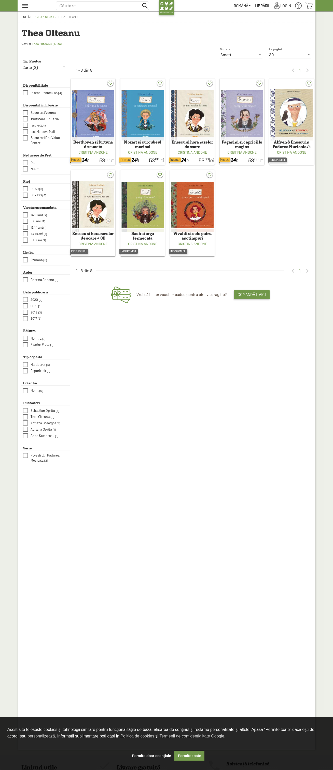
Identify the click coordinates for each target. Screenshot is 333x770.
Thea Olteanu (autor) (47, 44)
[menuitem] (242, 5)
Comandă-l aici (252, 302)
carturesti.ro (43, 17)
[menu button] (36, 5)
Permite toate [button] (189, 756)
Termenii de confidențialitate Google (192, 736)
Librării (262, 6)
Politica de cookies (137, 736)
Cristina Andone (93, 156)
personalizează (41, 736)
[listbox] (290, 54)
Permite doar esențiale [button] (151, 756)
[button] (102, 5)
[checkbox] (46, 93)
